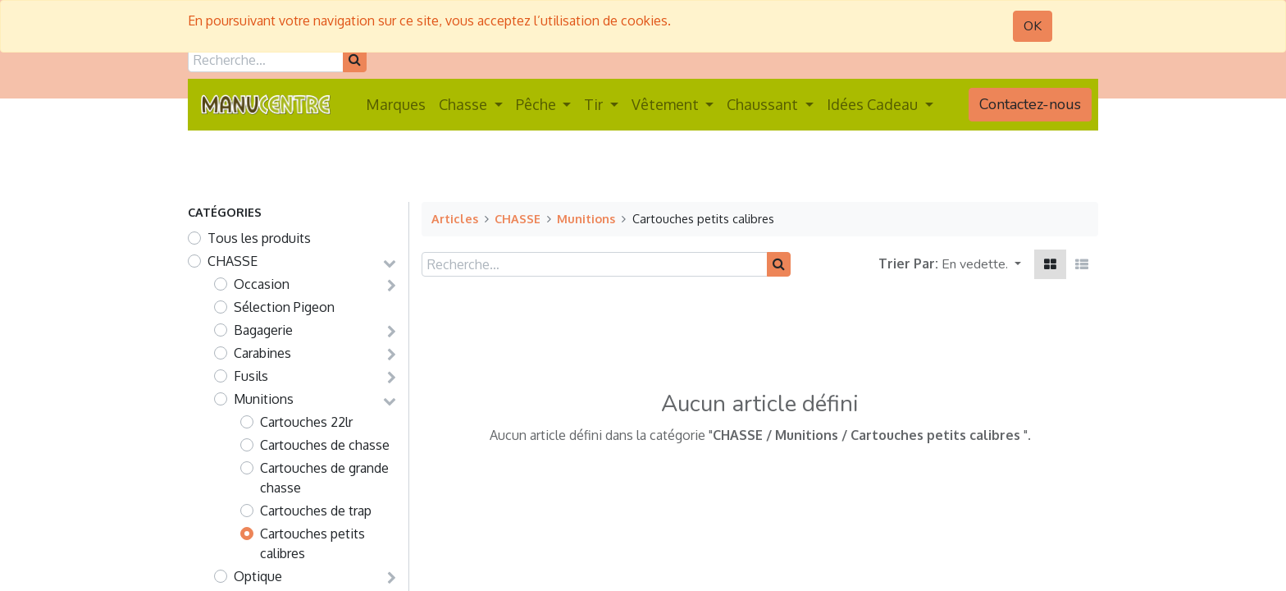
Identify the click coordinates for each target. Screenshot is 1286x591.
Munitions (264, 399)
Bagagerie (263, 330)
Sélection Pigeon (284, 307)
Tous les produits (259, 238)
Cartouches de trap (316, 510)
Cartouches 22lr (306, 422)
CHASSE (232, 261)
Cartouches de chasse (325, 445)
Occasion (262, 284)
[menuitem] (395, 104)
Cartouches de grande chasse (324, 478)
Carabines (262, 353)
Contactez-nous (1030, 104)
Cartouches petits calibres (312, 543)
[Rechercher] (355, 60)
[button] (981, 264)
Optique (258, 576)
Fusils (251, 376)
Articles (454, 218)
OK (1033, 26)
